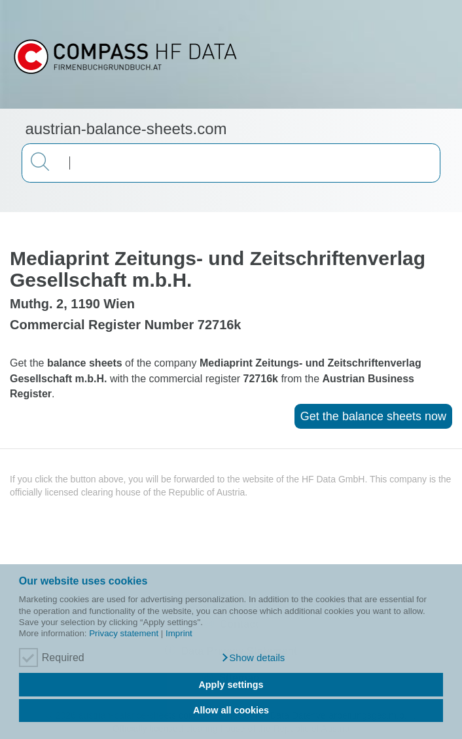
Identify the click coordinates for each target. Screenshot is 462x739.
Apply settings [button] (230, 684)
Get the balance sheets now (373, 416)
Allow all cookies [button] (231, 710)
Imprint (179, 633)
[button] (253, 658)
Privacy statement (123, 633)
